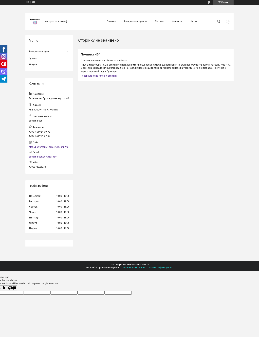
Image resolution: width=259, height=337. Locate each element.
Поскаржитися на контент (134, 267)
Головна (111, 21)
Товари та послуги (134, 21)
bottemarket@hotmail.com (43, 156)
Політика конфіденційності (160, 267)
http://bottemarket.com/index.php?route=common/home (49, 147)
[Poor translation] (12, 288)
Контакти (177, 21)
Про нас (159, 21)
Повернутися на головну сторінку (99, 75)
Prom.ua (145, 264)
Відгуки (33, 64)
